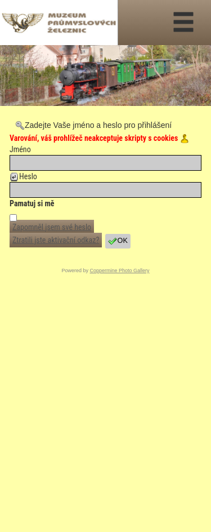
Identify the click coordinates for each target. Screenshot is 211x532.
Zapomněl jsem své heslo (51, 227)
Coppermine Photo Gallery (119, 270)
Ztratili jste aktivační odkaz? (55, 240)
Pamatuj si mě (32, 203)
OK (118, 241)
